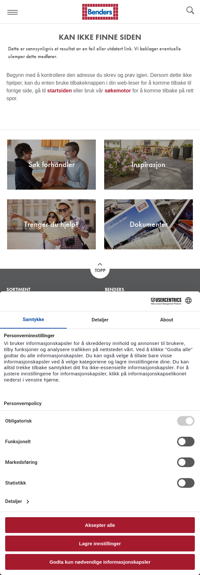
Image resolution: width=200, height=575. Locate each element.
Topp (100, 270)
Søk (190, 11)
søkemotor (118, 90)
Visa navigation (13, 12)
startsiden (59, 90)
